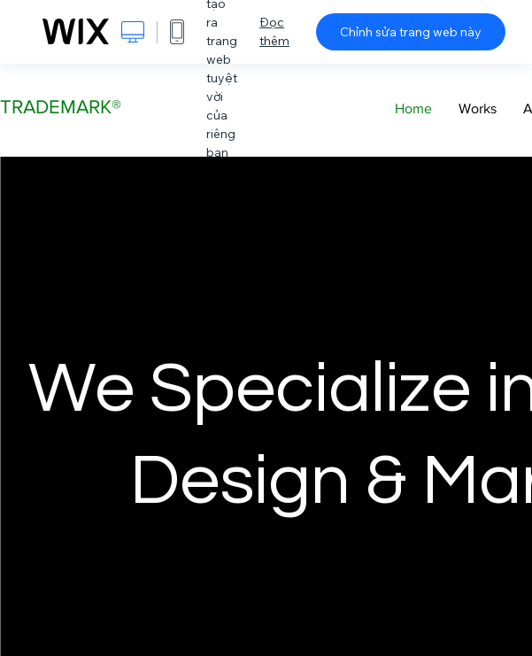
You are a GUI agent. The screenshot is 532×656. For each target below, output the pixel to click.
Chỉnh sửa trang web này (411, 32)
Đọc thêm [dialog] (274, 31)
